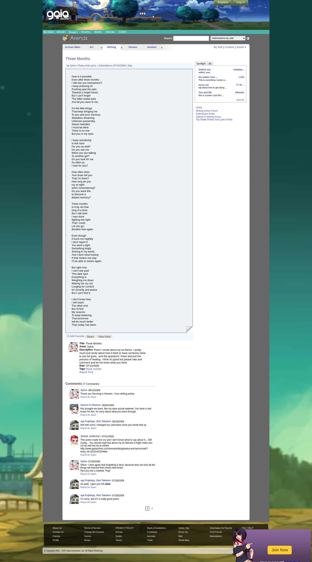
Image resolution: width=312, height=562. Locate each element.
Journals (151, 536)
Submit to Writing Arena (208, 116)
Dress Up (183, 532)
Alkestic (239, 92)
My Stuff (218, 47)
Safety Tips (183, 528)
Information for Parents (221, 528)
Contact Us (58, 532)
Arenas (119, 532)
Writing (111, 47)
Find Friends (216, 532)
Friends (56, 536)
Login (240, 3)
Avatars (151, 47)
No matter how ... (208, 77)
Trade (150, 540)
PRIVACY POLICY (125, 528)
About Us (57, 528)
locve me (204, 85)
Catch (122, 32)
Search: (168, 38)
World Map (183, 540)
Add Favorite (77, 336)
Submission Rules (205, 113)
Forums (85, 32)
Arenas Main (72, 47)
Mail (180, 536)
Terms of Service (92, 528)
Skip (130, 65)
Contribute (152, 532)
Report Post (86, 372)
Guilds (119, 536)
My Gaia (48, 32)
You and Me (205, 92)
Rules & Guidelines (156, 528)
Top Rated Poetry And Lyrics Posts (214, 119)
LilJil (241, 77)
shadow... (238, 69)
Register (223, 3)
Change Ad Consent (94, 532)
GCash (61, 32)
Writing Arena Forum (207, 110)
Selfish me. (205, 69)
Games (110, 32)
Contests (229, 47)
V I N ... (240, 85)
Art (92, 47)
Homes (133, 47)
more (101, 47)
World (97, 32)
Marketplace (216, 536)
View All (240, 100)
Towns (119, 540)
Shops (73, 32)
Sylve (73, 65)
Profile (56, 540)
